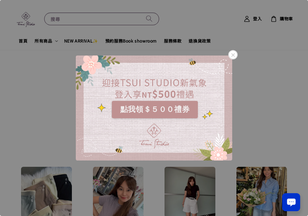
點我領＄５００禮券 (154, 109)
